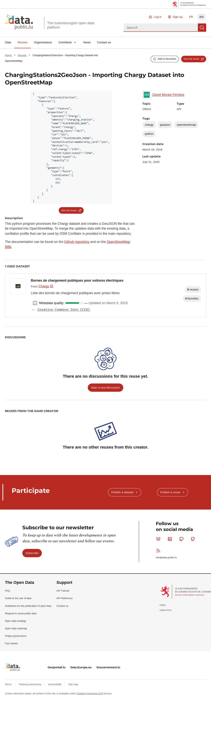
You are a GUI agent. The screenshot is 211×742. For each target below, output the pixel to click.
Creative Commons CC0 (89, 693)
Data (8, 42)
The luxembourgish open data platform (70, 25)
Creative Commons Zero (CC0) (64, 309)
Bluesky (159, 539)
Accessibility (55, 684)
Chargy (45, 286)
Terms (8, 684)
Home (8, 55)
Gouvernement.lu (108, 667)
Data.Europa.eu (81, 667)
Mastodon (182, 539)
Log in (158, 16)
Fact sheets (11, 643)
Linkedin (170, 539)
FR (191, 16)
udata (162, 605)
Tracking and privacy (30, 684)
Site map (73, 684)
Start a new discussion (105, 387)
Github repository (76, 242)
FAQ (7, 590)
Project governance (15, 635)
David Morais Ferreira (168, 95)
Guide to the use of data (18, 598)
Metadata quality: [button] (35, 303)
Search (202, 27)
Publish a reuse (170, 492)
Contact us (104, 42)
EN (201, 16)
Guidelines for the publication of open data (28, 605)
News (86, 42)
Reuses (22, 42)
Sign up (177, 16)
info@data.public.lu (166, 557)
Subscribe (32, 553)
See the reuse (191, 58)
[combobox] (161, 27)
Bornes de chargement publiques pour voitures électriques (77, 280)
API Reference (64, 598)
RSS (159, 550)
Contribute (65, 42)
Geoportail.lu (56, 667)
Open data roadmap (16, 628)
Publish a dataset (122, 492)
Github (193, 539)
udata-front (165, 610)
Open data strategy (15, 620)
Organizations (43, 42)
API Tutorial (62, 590)
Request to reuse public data (20, 613)
